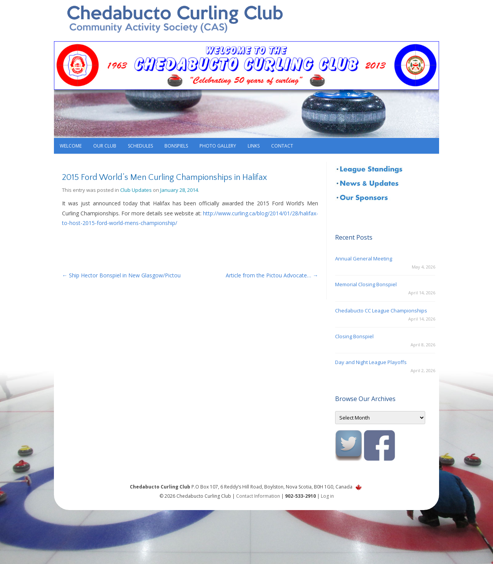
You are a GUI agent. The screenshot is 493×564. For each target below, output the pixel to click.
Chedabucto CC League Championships (381, 310)
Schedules (140, 146)
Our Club (104, 146)
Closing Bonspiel (354, 336)
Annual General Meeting (363, 258)
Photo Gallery (218, 146)
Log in (327, 496)
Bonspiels (176, 146)
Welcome (71, 146)
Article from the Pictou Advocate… (272, 275)
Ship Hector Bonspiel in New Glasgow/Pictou (121, 275)
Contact (282, 146)
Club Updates (136, 189)
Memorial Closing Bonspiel (366, 284)
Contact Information (258, 496)
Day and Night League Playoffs (371, 362)
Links (254, 146)
